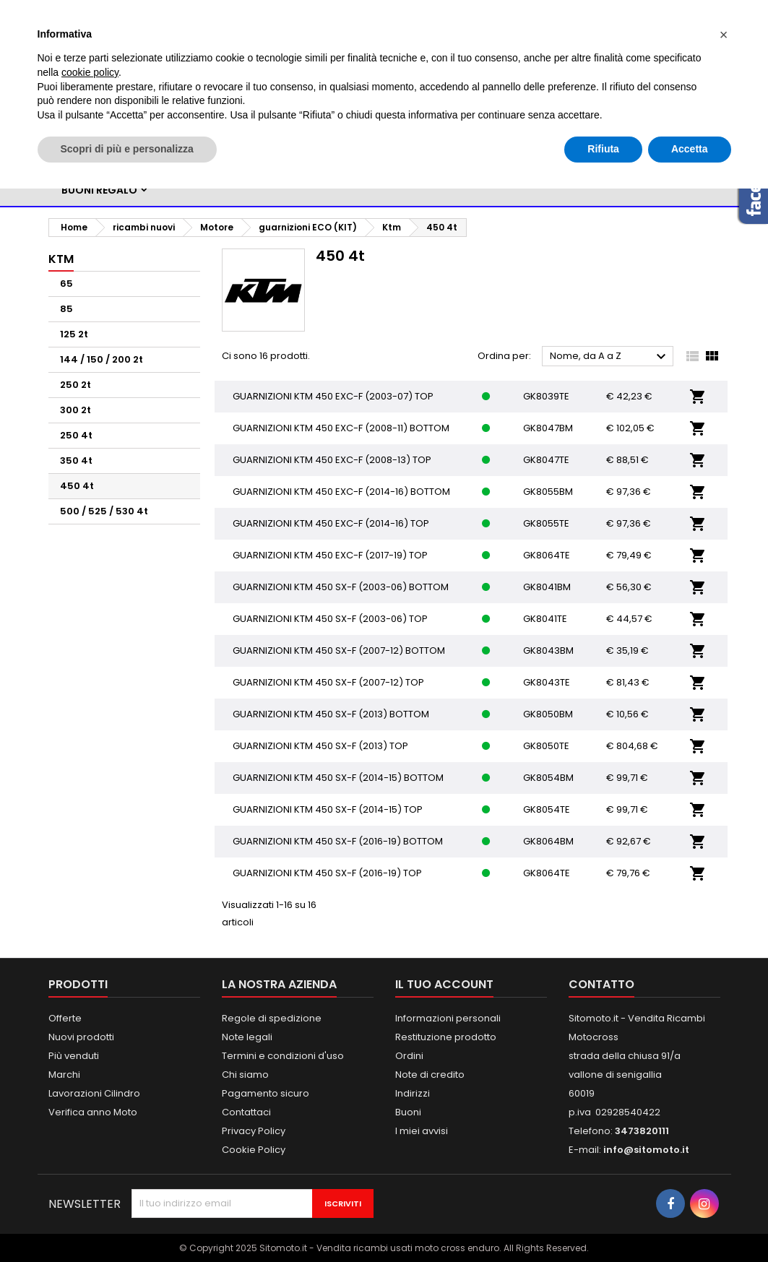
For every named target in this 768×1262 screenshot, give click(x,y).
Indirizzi (412, 1093)
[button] (723, 34)
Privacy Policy (253, 1131)
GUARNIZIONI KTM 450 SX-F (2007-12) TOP (328, 682)
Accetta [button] (689, 149)
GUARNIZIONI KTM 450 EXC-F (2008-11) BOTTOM (341, 428)
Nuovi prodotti (81, 1037)
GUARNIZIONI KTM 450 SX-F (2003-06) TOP (330, 619)
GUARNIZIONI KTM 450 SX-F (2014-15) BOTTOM (338, 778)
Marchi (64, 1074)
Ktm (61, 259)
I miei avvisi (421, 1131)
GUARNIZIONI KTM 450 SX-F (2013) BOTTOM (331, 714)
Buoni (408, 1112)
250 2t (75, 385)
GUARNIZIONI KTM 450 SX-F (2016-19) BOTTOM (338, 841)
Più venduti (73, 1056)
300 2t (75, 410)
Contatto (601, 984)
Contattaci (246, 1112)
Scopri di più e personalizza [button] (127, 149)
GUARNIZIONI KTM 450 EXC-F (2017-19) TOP (330, 555)
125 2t (74, 334)
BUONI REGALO (99, 190)
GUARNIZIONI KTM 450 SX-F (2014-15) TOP (328, 809)
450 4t (77, 486)
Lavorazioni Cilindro (94, 1093)
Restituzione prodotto (445, 1037)
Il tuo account (444, 984)
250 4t (76, 435)
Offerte (65, 1018)
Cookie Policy (253, 1150)
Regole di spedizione (272, 1018)
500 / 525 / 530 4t (104, 511)
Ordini (409, 1056)
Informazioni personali (448, 1018)
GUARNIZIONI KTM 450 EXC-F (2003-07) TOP (333, 396)
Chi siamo (245, 1074)
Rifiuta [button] (603, 149)
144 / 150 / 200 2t (101, 359)
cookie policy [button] (89, 72)
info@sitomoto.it (646, 1150)
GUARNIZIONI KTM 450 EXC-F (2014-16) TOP (331, 523)
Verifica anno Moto (92, 1112)
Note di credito (430, 1074)
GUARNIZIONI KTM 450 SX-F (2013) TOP (320, 746)
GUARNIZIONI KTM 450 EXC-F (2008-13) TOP (332, 460)
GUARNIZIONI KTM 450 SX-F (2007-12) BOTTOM (339, 650)
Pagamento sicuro (265, 1093)
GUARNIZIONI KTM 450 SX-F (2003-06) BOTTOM (341, 587)
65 (66, 283)
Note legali (247, 1037)
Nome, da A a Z (610, 357)
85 (66, 309)
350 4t (76, 460)
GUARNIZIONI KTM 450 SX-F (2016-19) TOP (327, 873)
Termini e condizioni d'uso (283, 1056)
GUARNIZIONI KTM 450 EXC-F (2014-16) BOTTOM (341, 491)
